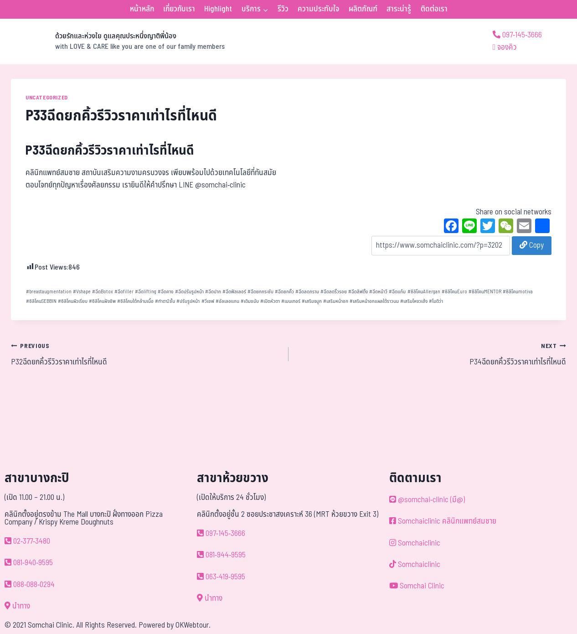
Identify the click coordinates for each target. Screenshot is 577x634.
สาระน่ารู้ (398, 9)
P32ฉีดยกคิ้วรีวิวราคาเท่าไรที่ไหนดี (146, 354)
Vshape (82, 292)
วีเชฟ (207, 301)
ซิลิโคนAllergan (423, 292)
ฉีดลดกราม (307, 292)
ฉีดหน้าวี (378, 292)
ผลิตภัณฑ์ (363, 9)
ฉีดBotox (102, 292)
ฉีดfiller (124, 292)
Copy (532, 245)
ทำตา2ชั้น (165, 301)
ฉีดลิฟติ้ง (358, 292)
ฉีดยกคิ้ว (284, 292)
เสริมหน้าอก (335, 301)
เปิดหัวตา (270, 301)
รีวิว (283, 9)
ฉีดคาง (165, 292)
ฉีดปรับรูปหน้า (189, 292)
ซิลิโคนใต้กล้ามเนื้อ (135, 301)
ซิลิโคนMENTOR (485, 292)
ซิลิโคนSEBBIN (41, 301)
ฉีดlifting (145, 292)
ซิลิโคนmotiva (518, 292)
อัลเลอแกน (227, 301)
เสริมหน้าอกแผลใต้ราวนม (374, 301)
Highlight (218, 9)
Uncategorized (47, 98)
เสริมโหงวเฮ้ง (414, 301)
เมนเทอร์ (290, 301)
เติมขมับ (250, 301)
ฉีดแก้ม (397, 292)
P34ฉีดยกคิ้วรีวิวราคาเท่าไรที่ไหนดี (431, 354)
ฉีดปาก (213, 292)
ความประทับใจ (318, 9)
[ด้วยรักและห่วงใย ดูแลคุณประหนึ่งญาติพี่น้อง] (118, 41)
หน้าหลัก (142, 9)
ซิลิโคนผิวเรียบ (73, 301)
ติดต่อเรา (434, 9)
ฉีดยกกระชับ (260, 292)
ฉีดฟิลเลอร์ (234, 292)
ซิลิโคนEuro (454, 292)
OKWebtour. (193, 625)
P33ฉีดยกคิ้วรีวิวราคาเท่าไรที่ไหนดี (110, 151)
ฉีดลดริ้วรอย (333, 292)
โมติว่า (436, 301)
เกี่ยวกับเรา (179, 9)
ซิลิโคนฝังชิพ (102, 301)
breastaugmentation (49, 292)
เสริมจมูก (312, 301)
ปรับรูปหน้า (188, 301)
